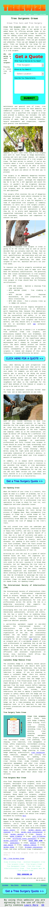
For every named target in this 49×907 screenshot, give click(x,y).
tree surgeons (9, 188)
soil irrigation (38, 836)
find (9, 781)
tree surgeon (13, 50)
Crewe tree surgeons (37, 716)
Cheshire (24, 765)
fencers (39, 834)
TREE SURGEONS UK (24, 874)
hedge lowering (10, 752)
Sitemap (5, 885)
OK (42, 905)
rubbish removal (29, 845)
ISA (31, 639)
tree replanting (38, 752)
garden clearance (11, 840)
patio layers (9, 830)
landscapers (14, 843)
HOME (20, 14)
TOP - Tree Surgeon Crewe (14, 858)
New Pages (15, 885)
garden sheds (9, 847)
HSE (34, 324)
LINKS (24, 14)
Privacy (44, 885)
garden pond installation (31, 832)
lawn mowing (8, 845)
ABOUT (30, 14)
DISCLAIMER (43, 14)
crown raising (10, 761)
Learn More (31, 905)
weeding (33, 843)
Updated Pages (26, 885)
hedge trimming (16, 836)
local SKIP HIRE (35, 840)
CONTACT (35, 14)
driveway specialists (33, 847)
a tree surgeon (36, 159)
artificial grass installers (24, 838)
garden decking (17, 834)
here (24, 816)
